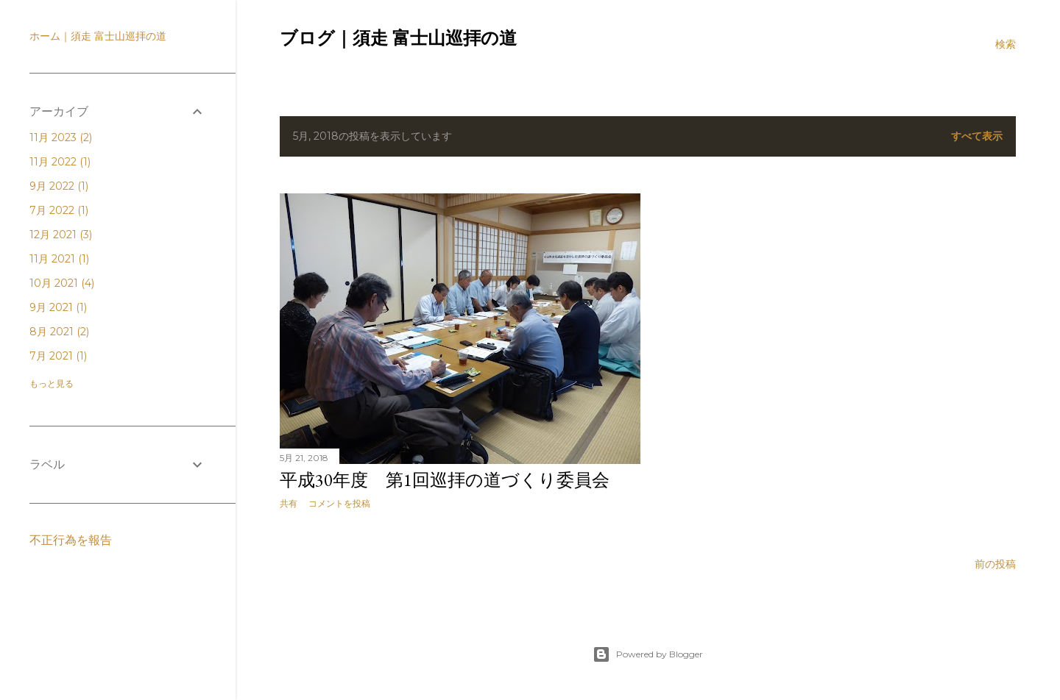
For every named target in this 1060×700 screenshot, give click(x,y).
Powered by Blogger (648, 654)
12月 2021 (60, 234)
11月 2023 (60, 137)
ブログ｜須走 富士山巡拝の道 (398, 38)
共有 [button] (288, 503)
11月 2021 (59, 258)
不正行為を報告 (70, 540)
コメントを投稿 (339, 503)
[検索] (1005, 44)
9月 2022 (58, 186)
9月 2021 (58, 307)
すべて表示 (977, 136)
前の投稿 (995, 564)
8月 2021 (59, 331)
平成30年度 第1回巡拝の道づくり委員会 (445, 479)
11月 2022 (60, 161)
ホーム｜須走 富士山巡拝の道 (97, 36)
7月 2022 (58, 210)
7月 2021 (58, 355)
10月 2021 (61, 283)
